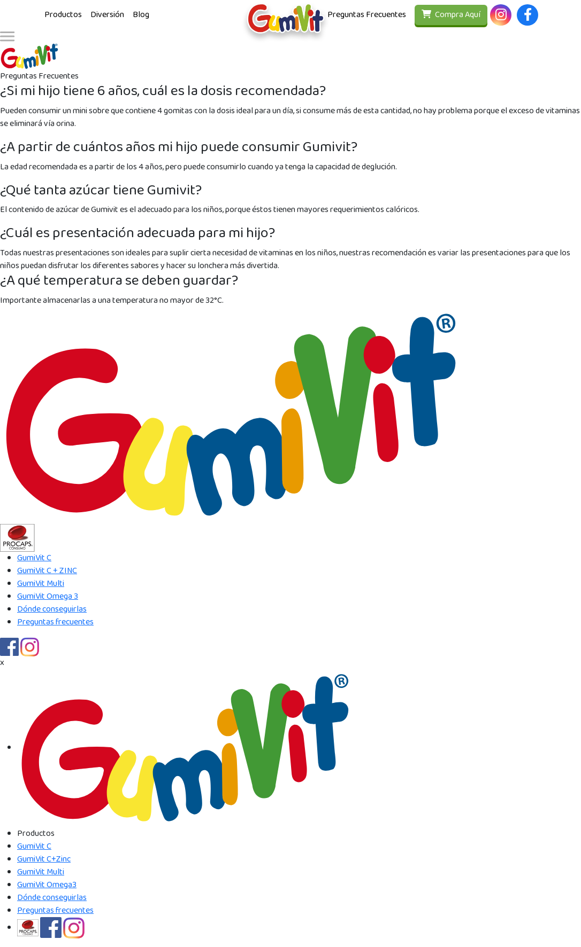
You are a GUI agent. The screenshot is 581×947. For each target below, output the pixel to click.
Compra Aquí (451, 14)
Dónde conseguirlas (52, 609)
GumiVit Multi (40, 583)
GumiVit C (34, 558)
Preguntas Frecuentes (366, 14)
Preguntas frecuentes (55, 622)
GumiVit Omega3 (47, 884)
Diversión (107, 14)
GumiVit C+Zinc (44, 859)
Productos (63, 14)
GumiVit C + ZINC (47, 570)
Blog (141, 14)
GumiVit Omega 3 (47, 596)
